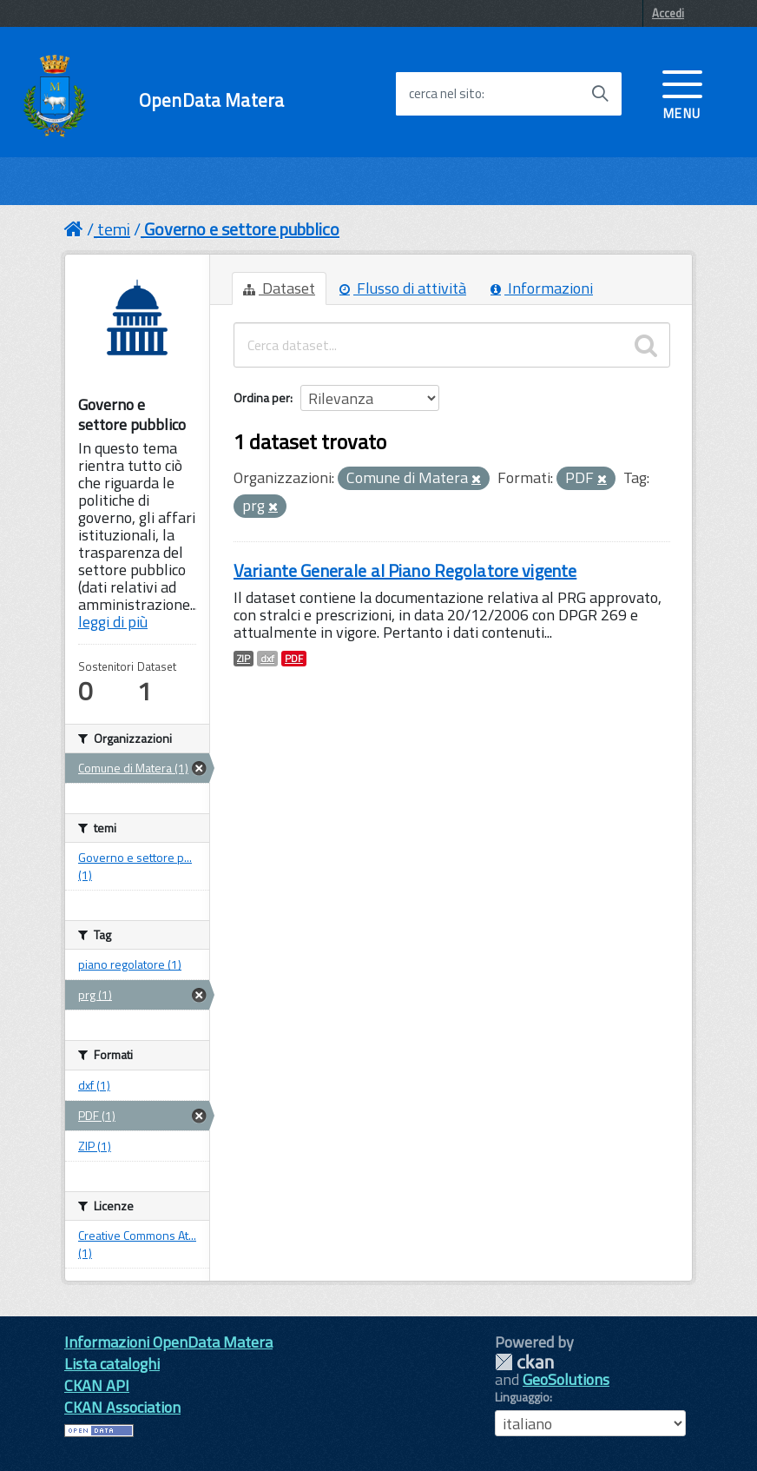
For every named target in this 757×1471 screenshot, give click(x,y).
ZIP (243, 658)
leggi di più (113, 621)
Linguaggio (522, 1397)
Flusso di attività (402, 288)
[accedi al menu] (682, 93)
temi (113, 228)
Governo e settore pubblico (241, 228)
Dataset (279, 288)
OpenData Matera (211, 100)
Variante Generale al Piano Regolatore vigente (405, 570)
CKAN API (96, 1385)
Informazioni (541, 288)
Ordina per (262, 397)
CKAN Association (122, 1407)
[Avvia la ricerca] (600, 94)
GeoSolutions (566, 1379)
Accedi (668, 13)
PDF (294, 658)
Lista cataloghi (112, 1363)
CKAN (524, 1362)
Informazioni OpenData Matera (168, 1342)
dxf (267, 658)
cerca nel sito (445, 94)
